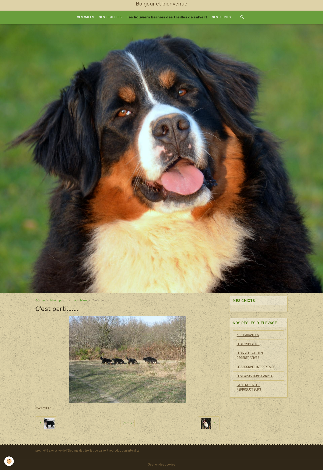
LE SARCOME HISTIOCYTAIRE (256, 367)
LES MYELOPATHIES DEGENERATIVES (250, 356)
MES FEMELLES (110, 17)
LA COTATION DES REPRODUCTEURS (249, 387)
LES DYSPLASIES (248, 344)
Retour (127, 423)
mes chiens (79, 300)
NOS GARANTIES (248, 335)
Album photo (58, 300)
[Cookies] (9, 461)
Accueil (40, 300)
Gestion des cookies (161, 464)
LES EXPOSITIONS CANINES (255, 376)
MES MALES (85, 17)
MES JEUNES (221, 17)
